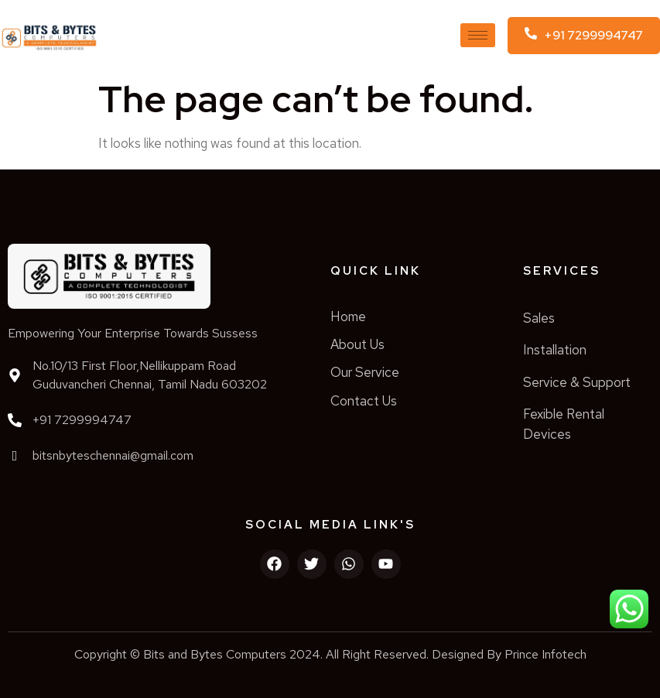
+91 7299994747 (82, 420)
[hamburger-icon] (477, 35)
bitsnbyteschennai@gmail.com (112, 455)
